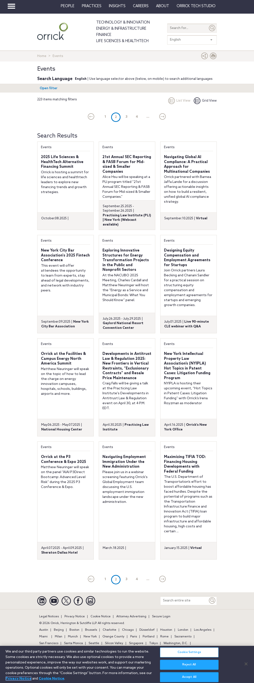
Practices (91, 6)
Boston (74, 630)
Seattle (94, 643)
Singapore (136, 643)
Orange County (113, 636)
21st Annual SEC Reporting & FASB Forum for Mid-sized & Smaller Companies (126, 164)
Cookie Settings (189, 654)
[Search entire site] (184, 600)
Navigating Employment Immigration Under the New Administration (124, 462)
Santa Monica (73, 643)
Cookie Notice (101, 616)
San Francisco (48, 643)
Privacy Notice (74, 616)
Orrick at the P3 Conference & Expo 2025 (63, 459)
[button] (204, 57)
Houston (166, 630)
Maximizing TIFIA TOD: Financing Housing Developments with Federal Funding (185, 464)
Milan (58, 636)
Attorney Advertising (131, 616)
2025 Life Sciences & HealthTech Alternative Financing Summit (62, 162)
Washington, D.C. (175, 643)
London (183, 630)
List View (179, 101)
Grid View (205, 101)
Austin (43, 630)
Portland (149, 636)
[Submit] (212, 28)
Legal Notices (49, 616)
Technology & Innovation (123, 22)
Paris (133, 636)
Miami (43, 636)
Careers (141, 6)
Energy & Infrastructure (121, 29)
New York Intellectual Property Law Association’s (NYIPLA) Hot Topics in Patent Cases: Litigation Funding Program (187, 366)
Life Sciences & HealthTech (122, 41)
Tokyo (153, 643)
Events (46, 147)
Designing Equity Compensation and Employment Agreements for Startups (187, 257)
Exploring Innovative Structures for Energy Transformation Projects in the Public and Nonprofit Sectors (125, 260)
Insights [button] (117, 6)
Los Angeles (202, 630)
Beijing (59, 630)
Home (41, 56)
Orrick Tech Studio (196, 6)
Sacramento (182, 636)
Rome (164, 636)
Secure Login (161, 616)
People (67, 6)
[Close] (246, 665)
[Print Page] (213, 57)
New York (90, 636)
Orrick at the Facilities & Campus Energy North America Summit (63, 359)
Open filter (49, 88)
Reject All (189, 667)
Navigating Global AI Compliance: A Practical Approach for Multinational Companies (187, 164)
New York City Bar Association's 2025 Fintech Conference (65, 255)
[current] (91, 117)
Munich (73, 636)
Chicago (128, 630)
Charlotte (109, 630)
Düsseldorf (147, 630)
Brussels (91, 630)
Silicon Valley (114, 643)
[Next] (162, 117)
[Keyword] (212, 600)
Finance (103, 35)
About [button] (162, 6)
